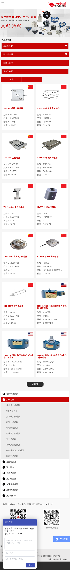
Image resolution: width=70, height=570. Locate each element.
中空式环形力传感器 (15, 450)
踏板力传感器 (12, 456)
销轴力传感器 (12, 428)
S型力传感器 (11, 411)
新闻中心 (40, 504)
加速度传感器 (12, 484)
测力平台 (10, 467)
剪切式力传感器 (13, 445)
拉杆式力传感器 (13, 416)
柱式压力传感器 (13, 433)
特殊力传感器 (12, 422)
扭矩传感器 (11, 462)
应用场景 (31, 504)
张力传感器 (11, 439)
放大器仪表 (11, 495)
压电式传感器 (12, 490)
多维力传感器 (12, 394)
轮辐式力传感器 (13, 405)
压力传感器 (11, 479)
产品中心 (12, 504)
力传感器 (10, 399)
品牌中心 (21, 504)
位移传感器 (11, 473)
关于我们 (49, 504)
